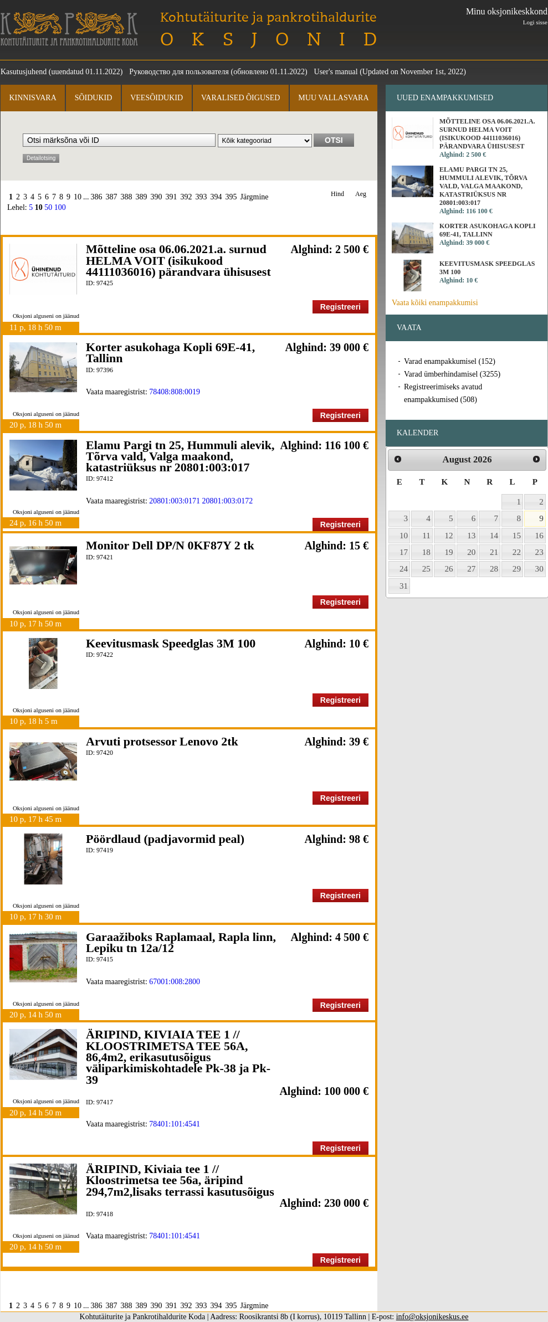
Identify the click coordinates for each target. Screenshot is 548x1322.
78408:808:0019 (174, 392)
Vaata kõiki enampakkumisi (435, 303)
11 (426, 535)
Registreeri (340, 306)
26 (449, 568)
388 (126, 197)
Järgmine (254, 197)
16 (539, 535)
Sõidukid (93, 98)
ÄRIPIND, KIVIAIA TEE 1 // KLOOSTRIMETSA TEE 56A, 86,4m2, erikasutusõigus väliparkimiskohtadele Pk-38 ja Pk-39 (178, 1056)
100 (60, 207)
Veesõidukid (156, 98)
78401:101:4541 (174, 1124)
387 (111, 197)
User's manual (336, 72)
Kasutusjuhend (24, 72)
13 (471, 535)
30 (539, 568)
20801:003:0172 (227, 501)
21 (494, 552)
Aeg (360, 194)
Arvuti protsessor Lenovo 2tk (162, 741)
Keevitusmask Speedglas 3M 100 (170, 643)
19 (449, 552)
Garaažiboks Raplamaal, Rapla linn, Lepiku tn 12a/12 (181, 942)
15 (517, 535)
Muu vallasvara (333, 98)
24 (404, 568)
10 (77, 197)
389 (141, 197)
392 (186, 197)
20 (471, 552)
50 (48, 207)
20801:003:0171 (174, 501)
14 (494, 535)
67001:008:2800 (174, 982)
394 (216, 197)
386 (97, 197)
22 (517, 552)
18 (426, 552)
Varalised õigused (240, 98)
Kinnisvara (32, 98)
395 (231, 197)
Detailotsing (41, 158)
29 (517, 568)
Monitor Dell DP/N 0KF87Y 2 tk (170, 545)
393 (201, 197)
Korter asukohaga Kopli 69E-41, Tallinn (170, 352)
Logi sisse (535, 22)
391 (171, 197)
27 (471, 568)
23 (539, 552)
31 (404, 586)
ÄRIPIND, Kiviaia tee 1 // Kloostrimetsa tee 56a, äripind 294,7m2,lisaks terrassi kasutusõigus (180, 1180)
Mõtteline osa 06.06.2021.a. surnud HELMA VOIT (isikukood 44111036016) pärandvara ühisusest (178, 260)
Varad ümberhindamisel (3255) (452, 374)
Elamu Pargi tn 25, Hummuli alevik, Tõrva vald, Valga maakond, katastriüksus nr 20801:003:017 (180, 456)
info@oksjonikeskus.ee (432, 1317)
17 (404, 552)
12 (449, 535)
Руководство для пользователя (179, 72)
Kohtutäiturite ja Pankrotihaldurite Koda (69, 29)
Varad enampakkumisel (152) (449, 361)
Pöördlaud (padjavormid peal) (165, 839)
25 (426, 568)
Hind (337, 194)
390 (156, 197)
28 (494, 568)
